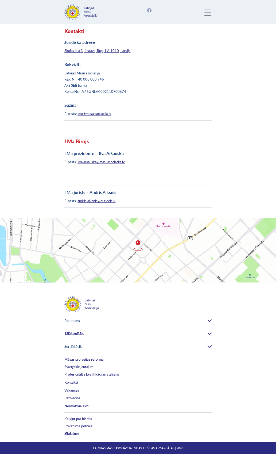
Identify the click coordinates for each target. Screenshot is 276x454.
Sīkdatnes (71, 433)
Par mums (72, 320)
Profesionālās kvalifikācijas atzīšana (91, 374)
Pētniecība (72, 398)
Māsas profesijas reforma (84, 359)
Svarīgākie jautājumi (79, 367)
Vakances (71, 390)
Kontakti (71, 382)
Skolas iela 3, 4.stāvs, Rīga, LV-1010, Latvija (97, 51)
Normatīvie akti (76, 406)
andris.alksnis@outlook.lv (96, 201)
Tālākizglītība (74, 333)
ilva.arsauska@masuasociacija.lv (101, 162)
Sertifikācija (73, 346)
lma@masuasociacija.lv (94, 113)
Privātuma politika (78, 426)
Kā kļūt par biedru (78, 419)
